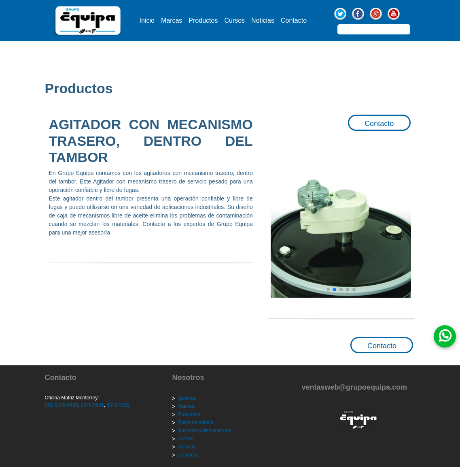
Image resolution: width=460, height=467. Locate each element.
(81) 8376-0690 (61, 405)
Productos (203, 20)
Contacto (294, 20)
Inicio (147, 20)
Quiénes (187, 398)
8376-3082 (117, 405)
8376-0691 (91, 405)
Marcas (171, 20)
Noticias (262, 20)
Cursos (234, 20)
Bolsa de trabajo (195, 422)
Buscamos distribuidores (204, 430)
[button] (328, 289)
